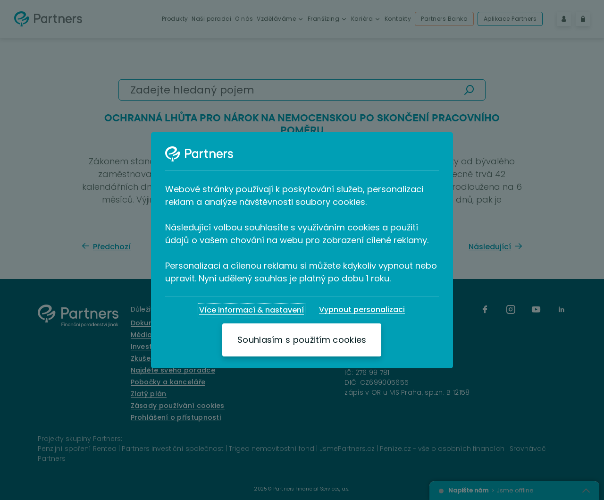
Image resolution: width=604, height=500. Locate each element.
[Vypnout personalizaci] (362, 309)
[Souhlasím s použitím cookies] (301, 339)
